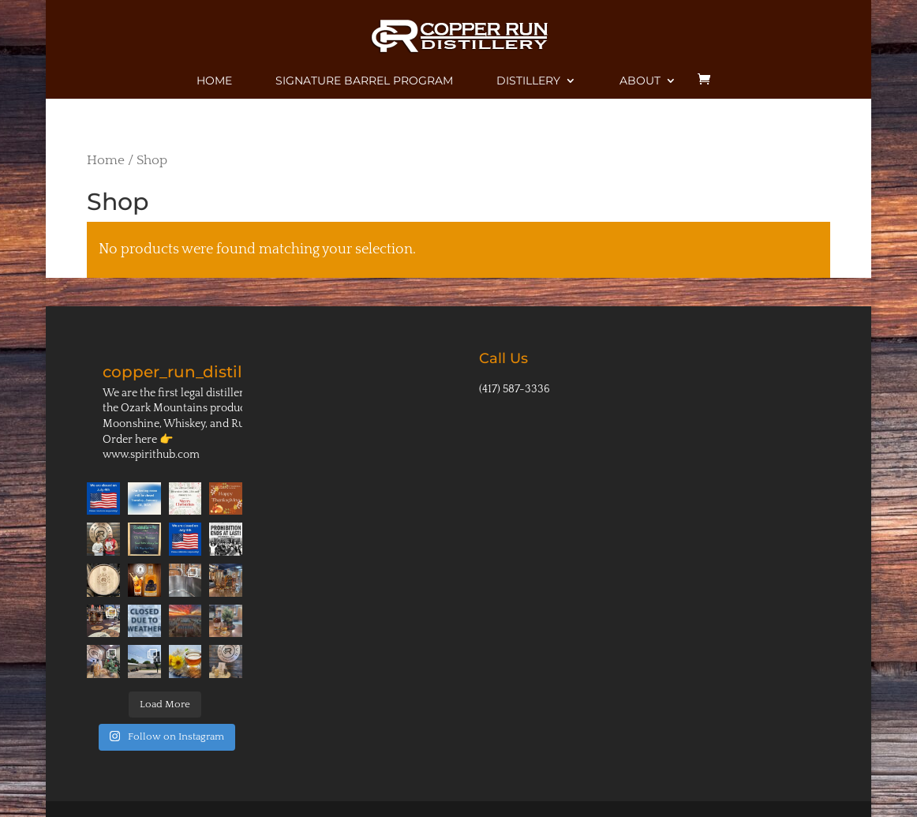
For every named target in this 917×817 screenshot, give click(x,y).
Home (214, 81)
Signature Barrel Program (364, 81)
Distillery (528, 81)
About (640, 81)
